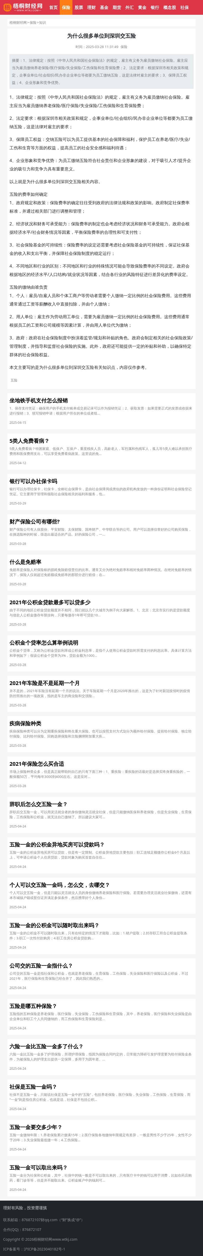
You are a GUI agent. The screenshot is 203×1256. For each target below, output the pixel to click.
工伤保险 (90, 67)
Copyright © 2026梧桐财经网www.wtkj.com (40, 1239)
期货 (117, 7)
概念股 (169, 7)
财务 (41, 224)
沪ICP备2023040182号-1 (44, 1249)
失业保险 (73, 67)
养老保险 (41, 67)
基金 (104, 7)
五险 (114, 75)
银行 (155, 7)
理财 (91, 7)
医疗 (66, 105)
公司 (47, 325)
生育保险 (108, 67)
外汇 (129, 7)
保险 (66, 7)
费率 (26, 194)
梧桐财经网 (18, 22)
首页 (53, 7)
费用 (166, 295)
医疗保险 (57, 67)
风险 (131, 274)
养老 (47, 105)
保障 (172, 75)
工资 (30, 304)
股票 (79, 7)
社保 (184, 7)
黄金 (142, 7)
